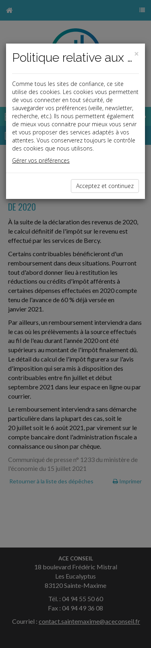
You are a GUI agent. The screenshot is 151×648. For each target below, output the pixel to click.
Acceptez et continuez (105, 186)
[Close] (136, 54)
